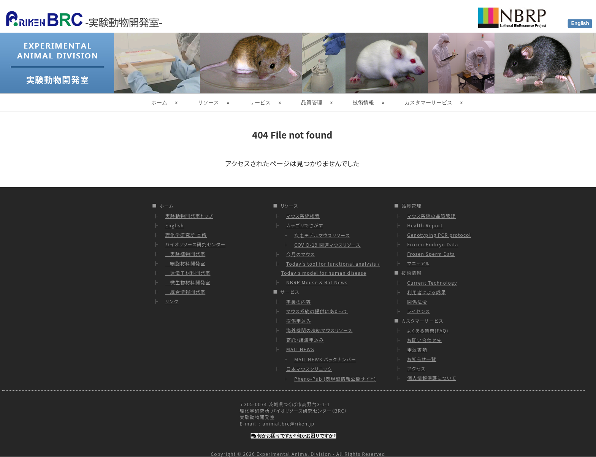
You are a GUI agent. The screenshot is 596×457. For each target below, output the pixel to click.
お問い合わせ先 (424, 340)
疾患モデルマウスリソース (322, 235)
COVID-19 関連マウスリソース (327, 244)
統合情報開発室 (185, 291)
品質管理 (311, 102)
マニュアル (418, 263)
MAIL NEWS (300, 349)
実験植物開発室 (185, 254)
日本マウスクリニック (309, 369)
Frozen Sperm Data (431, 254)
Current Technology (432, 282)
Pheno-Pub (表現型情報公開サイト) (335, 378)
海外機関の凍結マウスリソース (319, 330)
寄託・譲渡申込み (305, 339)
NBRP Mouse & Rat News (317, 282)
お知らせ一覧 (421, 359)
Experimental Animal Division (294, 454)
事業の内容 (298, 301)
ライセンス (418, 311)
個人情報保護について (431, 378)
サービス (260, 102)
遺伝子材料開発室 (188, 272)
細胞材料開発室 (185, 263)
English (174, 225)
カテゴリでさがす (304, 225)
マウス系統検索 (303, 216)
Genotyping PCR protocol (439, 235)
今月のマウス (300, 254)
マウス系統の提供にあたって (317, 311)
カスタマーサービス (428, 102)
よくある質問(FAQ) (428, 330)
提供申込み (298, 320)
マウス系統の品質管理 (431, 216)
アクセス (416, 368)
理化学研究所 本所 (186, 235)
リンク (172, 301)
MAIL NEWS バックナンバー (325, 359)
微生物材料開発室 (188, 282)
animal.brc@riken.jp (289, 423)
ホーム (159, 102)
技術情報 (363, 102)
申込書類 (417, 349)
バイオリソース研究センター (195, 244)
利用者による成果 (426, 292)
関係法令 (417, 301)
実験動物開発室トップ (189, 216)
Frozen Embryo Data (432, 244)
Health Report (424, 225)
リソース (208, 102)
